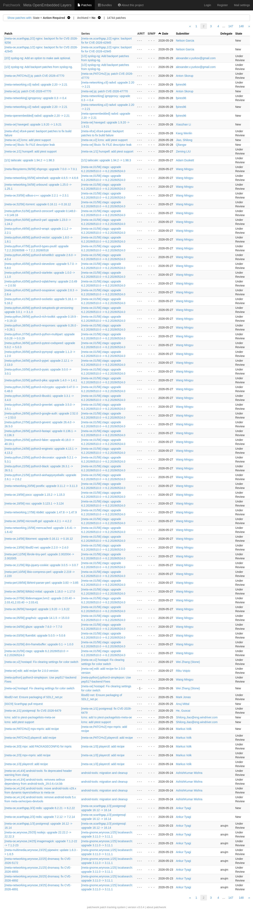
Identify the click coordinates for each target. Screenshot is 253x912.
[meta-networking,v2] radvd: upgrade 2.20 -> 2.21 (36, 106)
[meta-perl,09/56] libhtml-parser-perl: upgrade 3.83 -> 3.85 (41, 582)
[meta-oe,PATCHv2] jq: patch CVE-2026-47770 (34, 75)
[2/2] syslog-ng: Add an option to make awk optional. (38, 58)
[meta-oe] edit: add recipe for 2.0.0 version (31, 670)
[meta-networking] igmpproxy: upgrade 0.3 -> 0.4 (35, 98)
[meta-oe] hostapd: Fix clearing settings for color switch (40, 688)
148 (241, 26)
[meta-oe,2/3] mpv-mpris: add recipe (28, 755)
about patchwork (156, 907)
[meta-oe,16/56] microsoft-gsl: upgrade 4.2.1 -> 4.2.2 (38, 521)
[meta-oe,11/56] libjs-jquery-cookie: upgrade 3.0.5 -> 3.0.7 (41, 565)
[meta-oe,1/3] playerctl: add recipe (103, 746)
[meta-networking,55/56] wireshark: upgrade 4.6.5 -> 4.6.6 (41, 177)
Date (165, 33)
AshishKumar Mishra (189, 772)
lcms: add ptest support (19, 722)
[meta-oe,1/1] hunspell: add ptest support (31, 151)
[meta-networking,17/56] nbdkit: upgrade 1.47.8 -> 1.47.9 (41, 512)
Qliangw (181, 144)
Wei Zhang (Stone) (188, 662)
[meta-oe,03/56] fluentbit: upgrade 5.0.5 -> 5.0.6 (35, 635)
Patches (84, 5)
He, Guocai (183, 710)
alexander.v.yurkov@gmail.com (196, 58)
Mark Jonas (183, 697)
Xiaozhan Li (183, 124)
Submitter (182, 33)
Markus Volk (183, 728)
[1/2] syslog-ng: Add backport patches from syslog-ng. (39, 67)
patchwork (93, 907)
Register (222, 5)
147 (230, 26)
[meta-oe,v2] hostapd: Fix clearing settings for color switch (41, 662)
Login (207, 5)
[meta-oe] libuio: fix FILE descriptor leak (30, 144)
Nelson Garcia (185, 40)
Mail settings (242, 5)
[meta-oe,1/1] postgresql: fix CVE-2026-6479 (33, 710)
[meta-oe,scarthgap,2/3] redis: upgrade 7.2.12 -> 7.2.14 (40, 816)
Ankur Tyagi (183, 808)
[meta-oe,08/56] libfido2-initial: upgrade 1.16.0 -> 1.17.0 (40, 591)
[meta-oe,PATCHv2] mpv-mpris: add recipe (32, 728)
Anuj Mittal (182, 703)
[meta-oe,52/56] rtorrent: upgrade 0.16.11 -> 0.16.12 (38, 204)
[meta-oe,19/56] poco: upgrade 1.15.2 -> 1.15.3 (35, 494)
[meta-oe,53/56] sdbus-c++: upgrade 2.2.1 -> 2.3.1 (37, 195)
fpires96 (181, 84)
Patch (8, 33)
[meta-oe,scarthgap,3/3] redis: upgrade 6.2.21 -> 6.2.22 (40, 808)
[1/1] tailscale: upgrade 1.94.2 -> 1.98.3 (29, 160)
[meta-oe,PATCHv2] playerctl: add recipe (30, 737)
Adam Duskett (185, 160)
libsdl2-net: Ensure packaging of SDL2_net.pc (34, 697)
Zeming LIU (183, 151)
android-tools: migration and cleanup (104, 772)
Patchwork (11, 5)
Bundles (105, 5)
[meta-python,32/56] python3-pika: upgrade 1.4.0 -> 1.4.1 (41, 380)
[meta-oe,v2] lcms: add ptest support (28, 140)
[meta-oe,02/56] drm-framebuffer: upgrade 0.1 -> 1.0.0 (39, 644)
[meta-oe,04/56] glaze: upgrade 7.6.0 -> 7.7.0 (33, 626)
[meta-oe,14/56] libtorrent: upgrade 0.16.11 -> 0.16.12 (39, 538)
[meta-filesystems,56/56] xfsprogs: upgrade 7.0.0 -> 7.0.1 (41, 169)
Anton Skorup (184, 75)
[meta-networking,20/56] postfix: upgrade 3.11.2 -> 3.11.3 (41, 486)
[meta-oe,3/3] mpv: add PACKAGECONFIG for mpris (38, 746)
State (238, 33)
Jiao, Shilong (184, 140)
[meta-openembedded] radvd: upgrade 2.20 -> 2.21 (37, 115)
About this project (130, 5)
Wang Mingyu (184, 169)
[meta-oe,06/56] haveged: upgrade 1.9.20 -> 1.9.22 (37, 609)
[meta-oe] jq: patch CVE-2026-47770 (28, 91)
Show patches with (19, 17)
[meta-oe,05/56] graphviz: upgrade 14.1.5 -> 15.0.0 (37, 618)
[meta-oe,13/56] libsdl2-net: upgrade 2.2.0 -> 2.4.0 (36, 547)
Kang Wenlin (184, 133)
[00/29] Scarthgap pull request (24, 703)
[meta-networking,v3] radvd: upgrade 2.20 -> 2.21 (36, 84)
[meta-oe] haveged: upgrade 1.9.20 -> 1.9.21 (33, 124)
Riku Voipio (183, 670)
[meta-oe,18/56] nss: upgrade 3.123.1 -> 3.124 (34, 503)
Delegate (226, 33)
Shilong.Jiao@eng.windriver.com (196, 717)
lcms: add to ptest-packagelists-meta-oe (30, 717)
